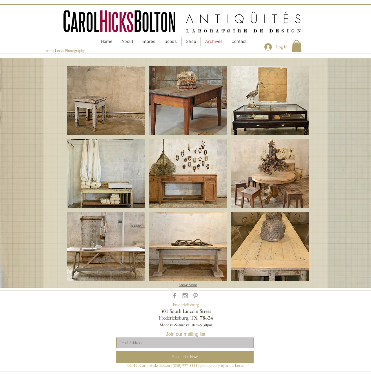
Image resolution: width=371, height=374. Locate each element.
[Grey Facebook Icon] (174, 295)
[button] (297, 46)
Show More (188, 285)
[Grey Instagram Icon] (185, 295)
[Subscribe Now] (185, 357)
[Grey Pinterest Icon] (195, 295)
